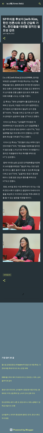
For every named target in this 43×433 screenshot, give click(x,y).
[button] (4, 38)
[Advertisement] (21, 327)
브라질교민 (7, 274)
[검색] (39, 3)
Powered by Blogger (21, 430)
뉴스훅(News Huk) (15, 3)
